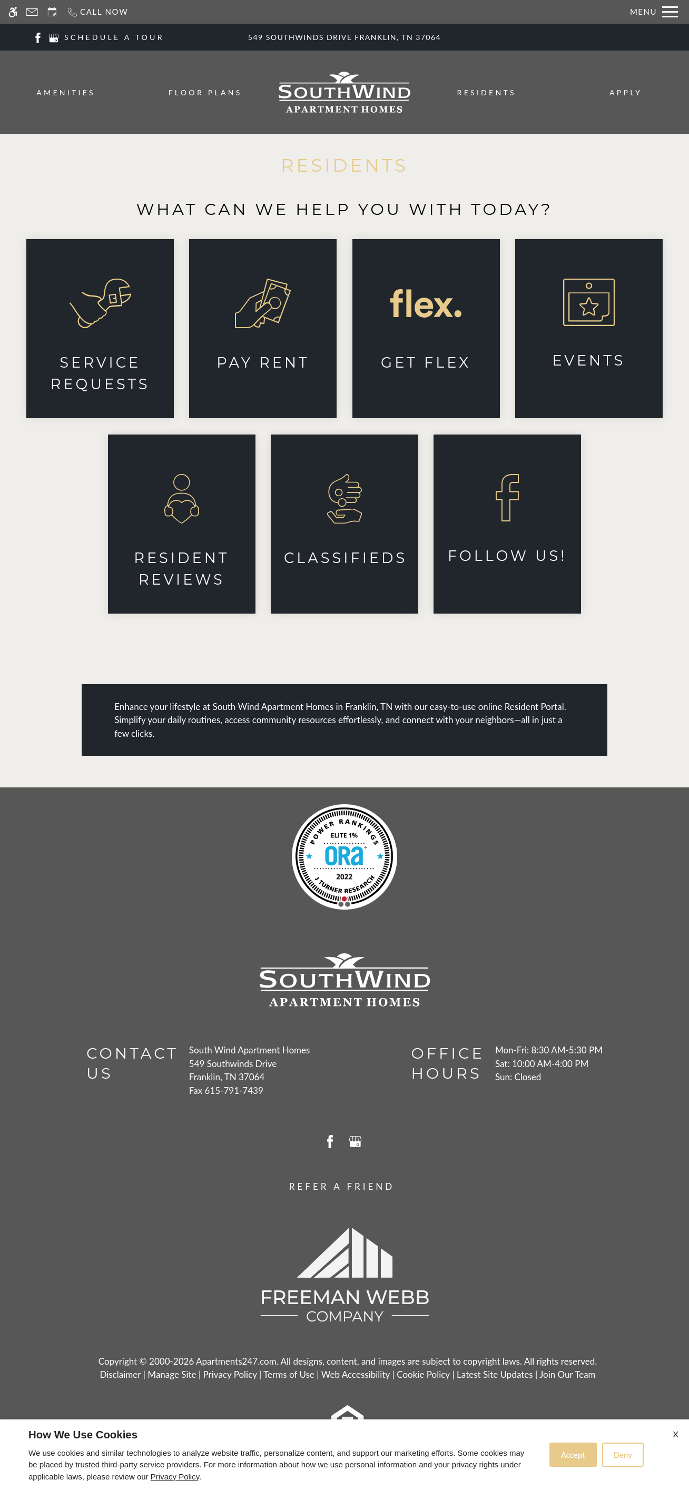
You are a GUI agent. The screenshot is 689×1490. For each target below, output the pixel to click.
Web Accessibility (355, 1374)
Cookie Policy (423, 1374)
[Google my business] (53, 36)
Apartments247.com (236, 1361)
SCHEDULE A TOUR (114, 37)
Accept (573, 1454)
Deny (623, 1454)
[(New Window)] (100, 328)
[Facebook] (38, 36)
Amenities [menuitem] (65, 92)
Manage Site (171, 1374)
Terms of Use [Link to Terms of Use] (288, 1374)
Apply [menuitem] (625, 92)
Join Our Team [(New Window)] (567, 1374)
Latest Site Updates (495, 1374)
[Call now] (97, 12)
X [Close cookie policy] (675, 1434)
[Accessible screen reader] (13, 12)
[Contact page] (32, 12)
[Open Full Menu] (654, 12)
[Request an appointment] (52, 12)
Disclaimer (120, 1374)
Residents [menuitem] (486, 92)
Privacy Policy (230, 1374)
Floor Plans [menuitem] (205, 92)
